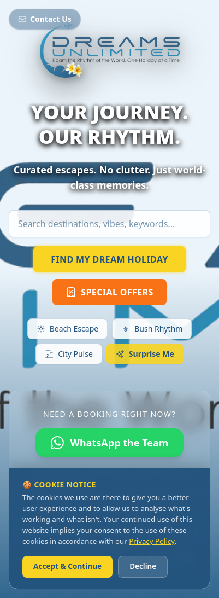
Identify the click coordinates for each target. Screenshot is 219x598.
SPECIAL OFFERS (109, 292)
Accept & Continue (67, 566)
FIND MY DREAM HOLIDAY (109, 259)
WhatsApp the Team (110, 442)
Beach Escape (67, 328)
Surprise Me (145, 354)
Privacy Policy (151, 541)
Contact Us (45, 19)
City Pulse (69, 354)
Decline (142, 566)
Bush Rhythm (151, 328)
